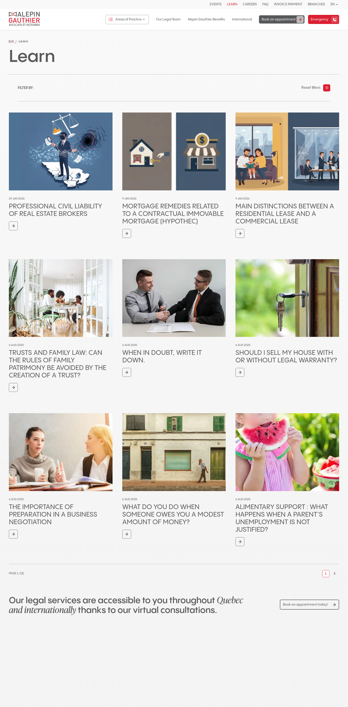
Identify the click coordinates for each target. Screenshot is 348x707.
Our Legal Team (166, 19)
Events (215, 4)
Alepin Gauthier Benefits (204, 19)
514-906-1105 (196, 693)
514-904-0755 (111, 693)
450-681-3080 (27, 693)
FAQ (265, 4)
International (240, 19)
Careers (250, 4)
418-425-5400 (280, 693)
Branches (316, 4)
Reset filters (310, 88)
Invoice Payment (288, 4)
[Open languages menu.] (337, 4)
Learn (232, 4)
